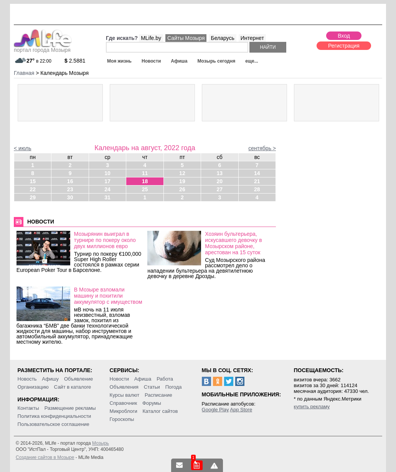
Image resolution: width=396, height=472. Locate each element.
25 (145, 189)
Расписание (158, 395)
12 (182, 173)
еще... (251, 61)
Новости (151, 61)
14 (257, 173)
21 (257, 181)
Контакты (28, 408)
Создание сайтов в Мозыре (45, 457)
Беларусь (222, 38)
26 (182, 189)
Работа (165, 379)
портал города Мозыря (43, 47)
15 (33, 181)
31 (107, 197)
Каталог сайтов (160, 411)
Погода (173, 387)
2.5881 (75, 61)
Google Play (215, 409)
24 (107, 189)
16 (70, 181)
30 (70, 197)
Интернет (252, 38)
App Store (241, 409)
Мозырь (100, 443)
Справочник (123, 403)
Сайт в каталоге (72, 387)
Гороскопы (122, 419)
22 (33, 189)
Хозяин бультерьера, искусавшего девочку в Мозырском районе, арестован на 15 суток (233, 243)
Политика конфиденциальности (54, 416)
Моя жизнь (119, 61)
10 (107, 173)
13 (220, 173)
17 (107, 181)
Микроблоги (123, 411)
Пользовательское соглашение (53, 424)
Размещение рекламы (70, 408)
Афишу (50, 379)
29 (33, 197)
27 (220, 189)
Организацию (33, 387)
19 (182, 181)
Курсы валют (125, 395)
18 (145, 181)
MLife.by (151, 38)
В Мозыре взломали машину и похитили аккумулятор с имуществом (108, 296)
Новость (27, 379)
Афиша (179, 61)
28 (257, 189)
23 (70, 189)
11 (145, 173)
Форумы (151, 403)
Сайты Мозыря (186, 38)
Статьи (152, 387)
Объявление (78, 379)
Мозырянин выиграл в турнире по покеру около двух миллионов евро (105, 240)
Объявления (124, 387)
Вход (344, 36)
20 (220, 181)
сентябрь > (262, 148)
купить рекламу (312, 406)
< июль (22, 148)
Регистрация (344, 46)
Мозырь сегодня (217, 61)
